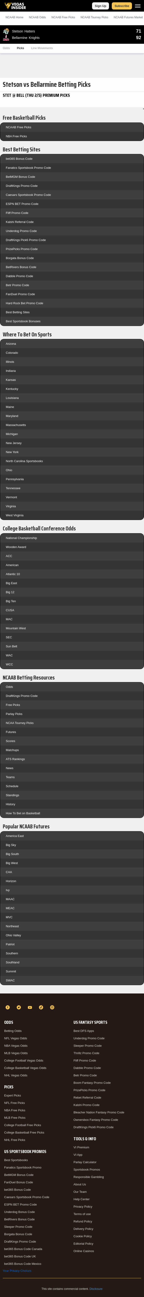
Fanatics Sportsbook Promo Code (28, 167)
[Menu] (137, 6)
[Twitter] (19, 1007)
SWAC (10, 980)
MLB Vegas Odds (16, 1053)
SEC (9, 637)
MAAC (10, 899)
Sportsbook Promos (87, 1169)
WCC (9, 664)
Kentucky (12, 389)
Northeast (12, 926)
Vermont (11, 497)
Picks (20, 48)
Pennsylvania (15, 479)
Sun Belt (11, 646)
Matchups (12, 750)
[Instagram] (53, 1007)
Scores (10, 741)
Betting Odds (13, 1031)
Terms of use (82, 1214)
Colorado (12, 352)
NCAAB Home (14, 17)
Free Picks (13, 705)
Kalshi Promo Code (86, 1105)
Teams (10, 777)
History (10, 804)
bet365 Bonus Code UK (20, 1256)
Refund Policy (83, 1221)
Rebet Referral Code (87, 1097)
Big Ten (11, 601)
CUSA (10, 610)
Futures (11, 732)
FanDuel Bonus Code (18, 1182)
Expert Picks (12, 1095)
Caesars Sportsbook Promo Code (28, 195)
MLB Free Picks (15, 1117)
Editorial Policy (83, 1243)
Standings (12, 795)
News (9, 768)
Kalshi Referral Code (20, 222)
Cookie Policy (83, 1236)
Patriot (10, 944)
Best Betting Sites (18, 312)
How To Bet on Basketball (23, 813)
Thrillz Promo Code (86, 1053)
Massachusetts (16, 425)
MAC (9, 619)
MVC (9, 917)
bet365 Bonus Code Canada (23, 1249)
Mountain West (16, 628)
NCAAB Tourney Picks (94, 17)
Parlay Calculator (85, 1162)
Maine (10, 407)
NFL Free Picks (14, 1103)
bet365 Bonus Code (19, 158)
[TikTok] (42, 1007)
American (12, 565)
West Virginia (14, 515)
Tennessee (13, 488)
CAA (9, 872)
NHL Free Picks (14, 1140)
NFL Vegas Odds (15, 1038)
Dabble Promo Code (19, 276)
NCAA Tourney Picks (20, 723)
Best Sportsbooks (16, 1160)
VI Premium (81, 1147)
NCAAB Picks (63, 17)
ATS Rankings (15, 759)
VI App (78, 1154)
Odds (6, 48)
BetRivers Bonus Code (21, 267)
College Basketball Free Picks (24, 1132)
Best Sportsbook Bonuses (23, 321)
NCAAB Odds (37, 17)
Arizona (11, 343)
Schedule (12, 786)
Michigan (12, 434)
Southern (12, 953)
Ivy (8, 890)
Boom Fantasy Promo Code (92, 1082)
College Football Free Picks (22, 1125)
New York (12, 452)
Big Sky (11, 845)
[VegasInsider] (72, 999)
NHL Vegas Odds (15, 1075)
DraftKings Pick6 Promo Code (26, 240)
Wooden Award (16, 547)
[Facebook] (8, 1007)
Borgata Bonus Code (20, 258)
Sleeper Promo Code (18, 1226)
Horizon (11, 881)
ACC (9, 556)
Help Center (82, 1199)
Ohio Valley (13, 935)
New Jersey (14, 443)
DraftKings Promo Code (22, 186)
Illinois (10, 361)
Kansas (11, 380)
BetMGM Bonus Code (20, 177)
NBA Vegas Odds (15, 1045)
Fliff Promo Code (17, 213)
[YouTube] (30, 1007)
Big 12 (10, 592)
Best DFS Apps (84, 1031)
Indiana (11, 371)
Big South (12, 854)
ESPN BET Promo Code (22, 204)
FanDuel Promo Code (20, 294)
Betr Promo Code (17, 285)
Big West (12, 863)
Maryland (12, 416)
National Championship (21, 538)
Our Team (80, 1192)
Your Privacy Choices (17, 1270)
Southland (12, 962)
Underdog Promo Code (21, 231)
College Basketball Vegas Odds (25, 1068)
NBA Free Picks (16, 136)
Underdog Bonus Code (19, 1212)
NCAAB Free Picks (18, 127)
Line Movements (42, 48)
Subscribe (122, 6)
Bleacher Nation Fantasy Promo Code (99, 1112)
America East (15, 836)
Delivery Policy (83, 1229)
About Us (80, 1184)
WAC (9, 655)
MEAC (10, 908)
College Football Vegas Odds (23, 1060)
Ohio (9, 470)
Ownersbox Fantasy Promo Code (96, 1120)
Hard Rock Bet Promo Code (24, 303)
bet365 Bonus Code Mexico (22, 1264)
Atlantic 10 (13, 574)
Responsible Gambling (89, 1177)
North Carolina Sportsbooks (24, 461)
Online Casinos (84, 1251)
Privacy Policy (83, 1206)
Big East (11, 583)
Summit (11, 971)
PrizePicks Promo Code (22, 249)
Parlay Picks (14, 714)
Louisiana (12, 398)
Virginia (11, 506)
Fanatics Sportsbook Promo (22, 1167)
